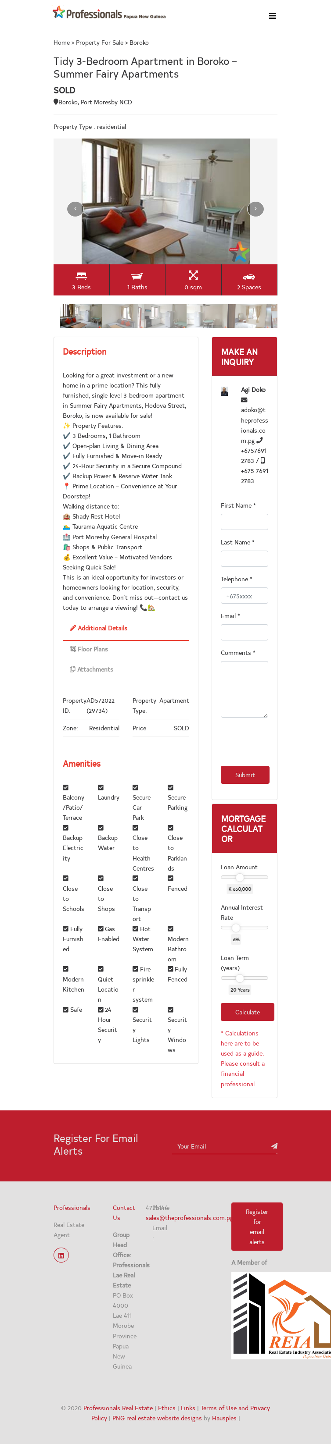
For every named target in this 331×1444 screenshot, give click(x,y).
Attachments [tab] (91, 669)
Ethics (167, 1407)
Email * (230, 615)
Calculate (247, 1011)
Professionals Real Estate (118, 1407)
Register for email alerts (257, 1226)
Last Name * (238, 541)
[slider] (239, 877)
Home (63, 42)
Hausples (224, 1417)
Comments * (238, 652)
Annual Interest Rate (242, 912)
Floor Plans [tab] (89, 648)
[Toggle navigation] (275, 15)
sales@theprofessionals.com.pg (189, 1217)
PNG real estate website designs (157, 1417)
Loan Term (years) (235, 962)
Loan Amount (239, 866)
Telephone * (236, 578)
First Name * (238, 505)
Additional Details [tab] (98, 627)
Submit (245, 774)
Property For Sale (99, 42)
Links (188, 1407)
